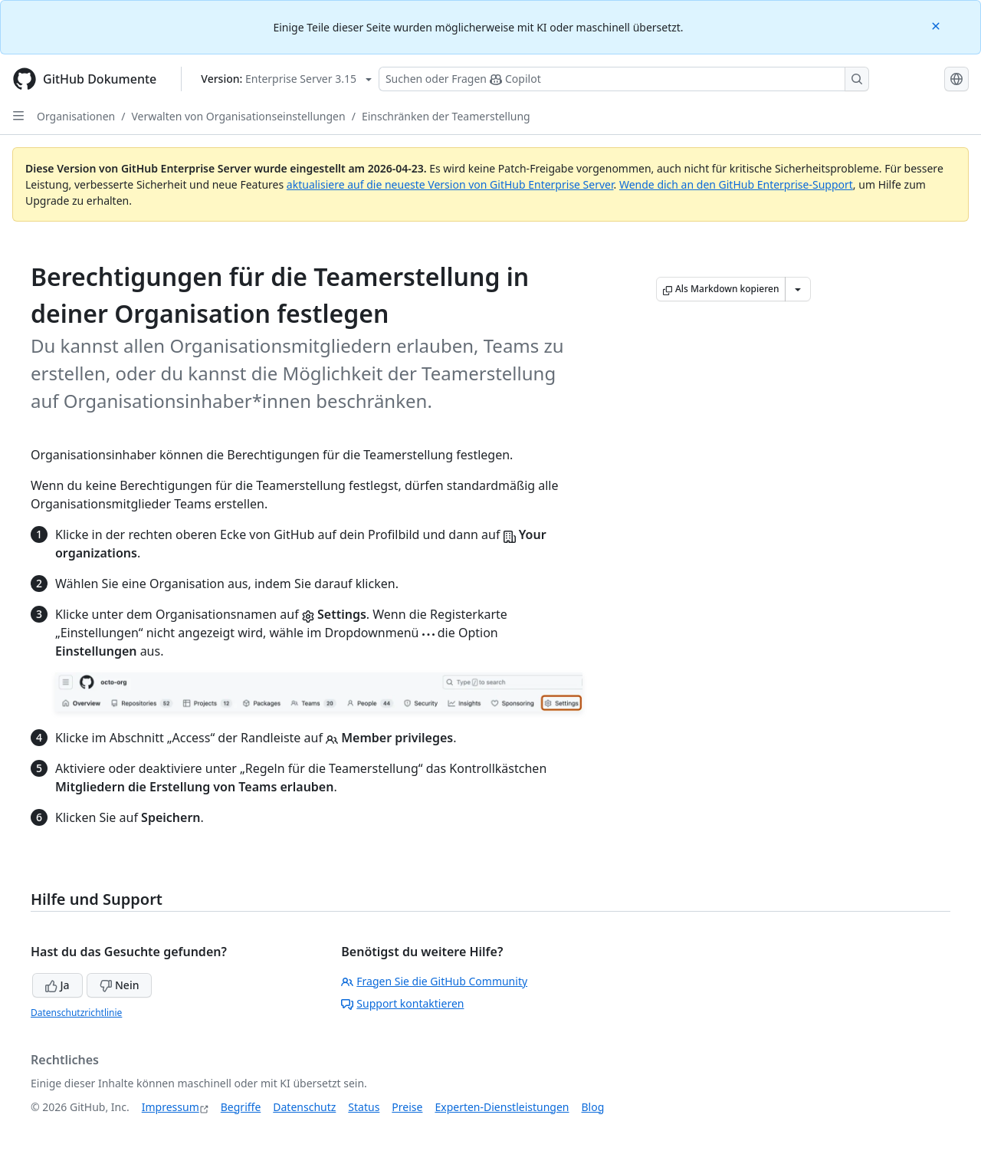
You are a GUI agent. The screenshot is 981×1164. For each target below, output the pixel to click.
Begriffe (241, 1107)
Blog (593, 1107)
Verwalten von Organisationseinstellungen (238, 116)
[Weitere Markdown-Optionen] (798, 289)
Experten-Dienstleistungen (502, 1107)
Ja (57, 985)
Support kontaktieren (402, 1003)
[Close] (937, 25)
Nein (119, 985)
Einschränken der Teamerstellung (446, 116)
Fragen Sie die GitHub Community (434, 981)
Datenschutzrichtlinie (76, 1012)
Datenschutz (304, 1107)
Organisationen (76, 116)
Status (363, 1107)
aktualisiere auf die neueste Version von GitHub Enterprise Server (450, 184)
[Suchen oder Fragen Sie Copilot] (624, 79)
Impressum (170, 1107)
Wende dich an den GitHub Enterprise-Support (736, 184)
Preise (407, 1107)
